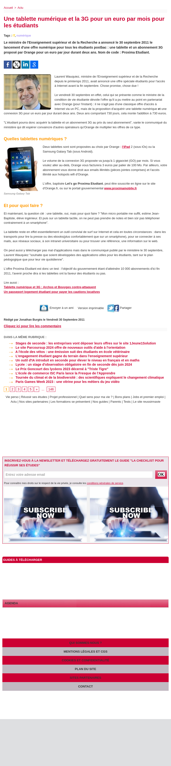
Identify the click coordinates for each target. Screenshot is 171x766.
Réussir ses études (34, 397)
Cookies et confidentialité (85, 660)
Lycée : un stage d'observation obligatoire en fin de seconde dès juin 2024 (68, 364)
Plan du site (85, 669)
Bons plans (122, 397)
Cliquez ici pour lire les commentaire (32, 326)
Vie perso (12, 397)
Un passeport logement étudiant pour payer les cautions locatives (52, 292)
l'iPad (126, 147)
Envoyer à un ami (56, 308)
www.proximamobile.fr (120, 188)
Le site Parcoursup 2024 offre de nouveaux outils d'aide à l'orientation (64, 347)
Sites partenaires (85, 677)
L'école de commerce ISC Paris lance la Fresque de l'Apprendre (59, 373)
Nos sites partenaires (33, 401)
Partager (119, 308)
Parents (115, 401)
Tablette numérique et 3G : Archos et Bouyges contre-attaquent (50, 287)
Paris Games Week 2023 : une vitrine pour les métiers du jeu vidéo (62, 382)
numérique (24, 35)
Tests (127, 401)
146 (51, 389)
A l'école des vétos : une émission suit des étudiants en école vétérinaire (67, 352)
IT (14, 35)
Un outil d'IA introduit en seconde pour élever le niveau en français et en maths (71, 360)
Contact (85, 686)
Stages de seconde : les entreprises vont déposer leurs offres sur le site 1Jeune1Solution (80, 343)
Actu (20, 7)
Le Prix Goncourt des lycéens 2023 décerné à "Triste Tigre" (56, 369)
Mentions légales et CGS (86, 651)
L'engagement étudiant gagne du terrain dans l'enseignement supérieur (66, 356)
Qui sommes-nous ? (85, 643)
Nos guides (100, 401)
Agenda (11, 603)
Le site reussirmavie (146, 401)
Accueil (8, 7)
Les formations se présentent (70, 401)
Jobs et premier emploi (148, 397)
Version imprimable (90, 308)
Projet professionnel (63, 397)
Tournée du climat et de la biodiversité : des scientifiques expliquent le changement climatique (84, 377)
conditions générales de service (105, 483)
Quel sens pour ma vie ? (96, 397)
